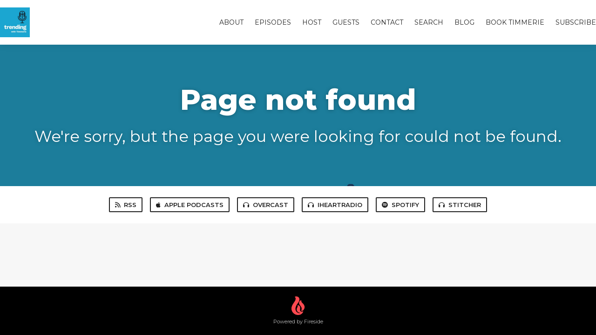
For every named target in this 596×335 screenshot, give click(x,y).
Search (428, 22)
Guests (345, 22)
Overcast (265, 204)
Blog (464, 22)
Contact (387, 22)
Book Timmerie (515, 22)
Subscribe (575, 22)
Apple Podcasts (190, 204)
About (231, 22)
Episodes (273, 22)
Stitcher (460, 204)
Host (311, 22)
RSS (125, 204)
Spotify (400, 204)
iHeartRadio (335, 204)
